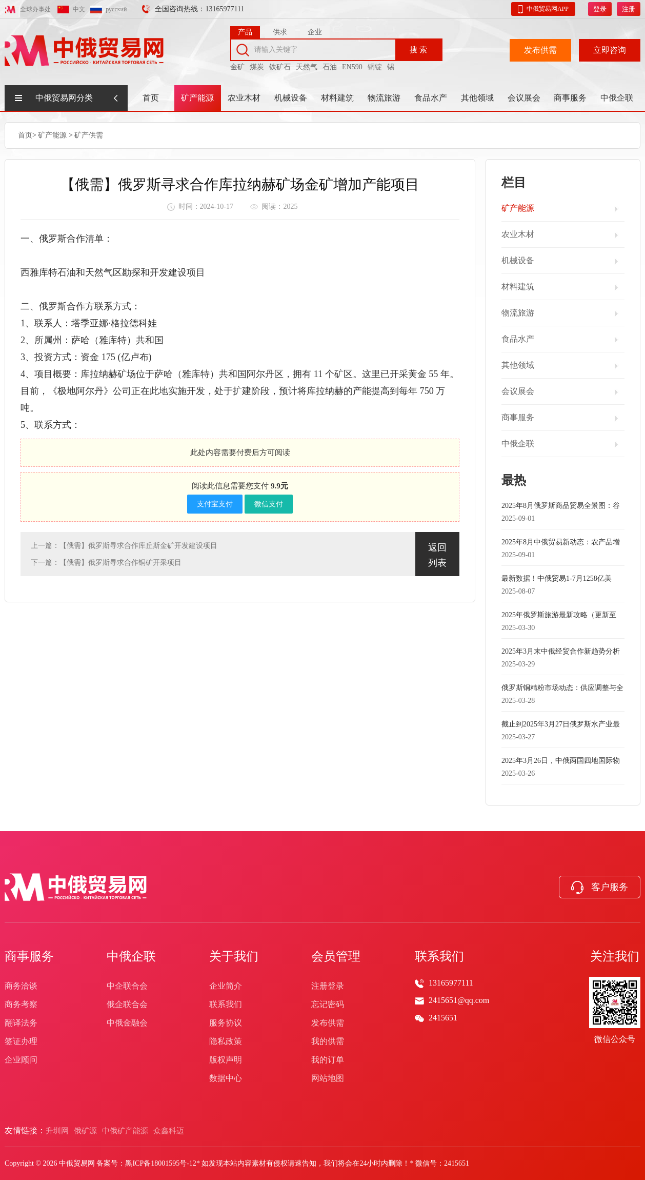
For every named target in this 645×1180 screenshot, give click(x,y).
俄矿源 (85, 1131)
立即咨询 (609, 46)
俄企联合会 (127, 1004)
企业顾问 (21, 1059)
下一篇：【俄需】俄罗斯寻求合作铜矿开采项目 (106, 561)
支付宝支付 (215, 503)
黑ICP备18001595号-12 (160, 1163)
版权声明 (225, 1059)
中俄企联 (616, 97)
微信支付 (268, 503)
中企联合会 (127, 985)
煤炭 (257, 63)
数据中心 (225, 1078)
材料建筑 (337, 97)
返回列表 (437, 554)
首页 (151, 97)
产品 (245, 28)
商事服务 (570, 97)
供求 (280, 28)
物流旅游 (384, 97)
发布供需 (540, 46)
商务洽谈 (21, 985)
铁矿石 (280, 63)
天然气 (306, 63)
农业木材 (244, 97)
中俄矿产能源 (125, 1131)
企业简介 (225, 985)
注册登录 (327, 985)
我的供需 (327, 1041)
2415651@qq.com (459, 1000)
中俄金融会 (127, 1022)
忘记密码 (327, 1004)
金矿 (237, 63)
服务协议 (225, 1022)
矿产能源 (197, 97)
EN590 (352, 63)
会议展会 (524, 97)
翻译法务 (21, 1022)
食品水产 (430, 97)
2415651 (443, 1017)
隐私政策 (225, 1041)
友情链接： (25, 1130)
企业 (315, 28)
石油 (329, 63)
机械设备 (290, 97)
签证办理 (21, 1041)
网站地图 (327, 1078)
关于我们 (233, 956)
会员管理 (335, 956)
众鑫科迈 (168, 1131)
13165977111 (451, 982)
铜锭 (375, 63)
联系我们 (225, 1004)
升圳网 (57, 1131)
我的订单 (327, 1059)
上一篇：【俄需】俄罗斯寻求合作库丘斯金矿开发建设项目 (124, 544)
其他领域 (477, 97)
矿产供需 (88, 134)
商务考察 (21, 1004)
